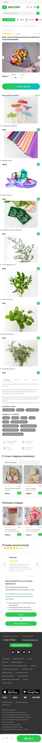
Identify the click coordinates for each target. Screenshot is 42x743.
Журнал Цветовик (18, 659)
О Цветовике (6, 659)
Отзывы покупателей (15, 545)
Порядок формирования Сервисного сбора (15, 729)
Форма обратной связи (21, 645)
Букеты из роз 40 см (28, 430)
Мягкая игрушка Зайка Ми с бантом (12, 489)
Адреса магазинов (17, 662)
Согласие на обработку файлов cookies (14, 712)
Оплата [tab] (26, 380)
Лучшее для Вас (32, 410)
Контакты (33, 666)
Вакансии (5, 662)
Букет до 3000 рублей (10, 426)
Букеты (20, 410)
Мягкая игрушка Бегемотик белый (31, 489)
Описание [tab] (7, 380)
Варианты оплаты (7, 672)
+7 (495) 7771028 (8, 640)
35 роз (15, 418)
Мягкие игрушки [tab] (11, 462)
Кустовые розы (30, 26)
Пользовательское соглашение (11, 724)
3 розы (6, 418)
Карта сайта (5, 705)
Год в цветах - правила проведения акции (14, 666)
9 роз (5, 422)
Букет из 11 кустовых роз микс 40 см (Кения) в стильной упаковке (33, 531)
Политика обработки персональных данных (15, 720)
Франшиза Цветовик (8, 676)
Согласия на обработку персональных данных (16, 715)
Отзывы (30, 659)
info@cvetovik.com (30, 640)
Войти (21, 615)
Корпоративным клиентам (10, 669)
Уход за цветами (23, 676)
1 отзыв (17, 34)
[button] (5, 2)
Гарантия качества (22, 672)
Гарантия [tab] (17, 380)
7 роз (32, 418)
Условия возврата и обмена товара (12, 727)
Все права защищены (22, 702)
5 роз (23, 418)
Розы (21, 26)
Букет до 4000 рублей (28, 426)
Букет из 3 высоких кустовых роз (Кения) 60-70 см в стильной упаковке (12, 531)
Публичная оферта (7, 722)
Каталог (14, 26)
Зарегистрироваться (21, 624)
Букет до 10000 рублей (19, 422)
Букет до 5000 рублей (10, 430)
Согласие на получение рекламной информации (16, 717)
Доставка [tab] (35, 380)
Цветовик (5, 26)
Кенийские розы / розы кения (13, 434)
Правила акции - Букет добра (10, 679)
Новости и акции (7, 683)
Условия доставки (26, 669)
